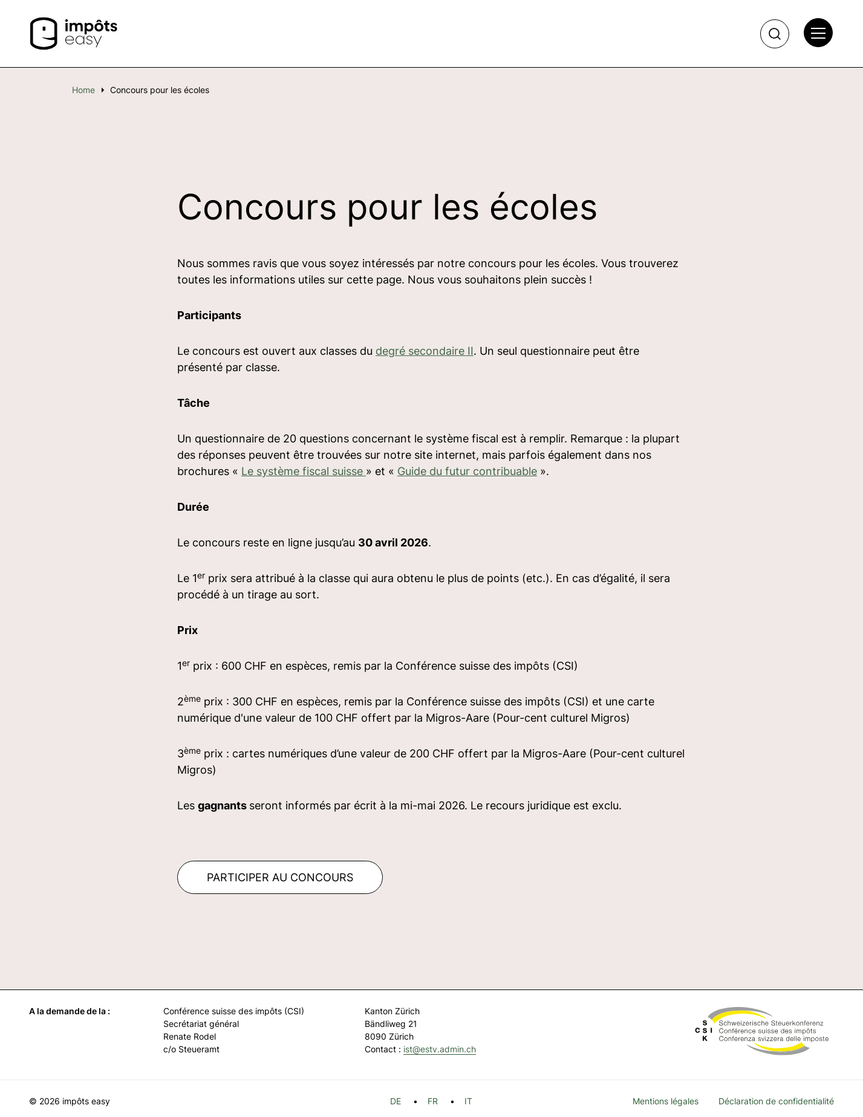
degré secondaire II (425, 351)
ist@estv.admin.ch (439, 1049)
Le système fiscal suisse (303, 471)
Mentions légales (666, 1101)
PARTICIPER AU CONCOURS (280, 877)
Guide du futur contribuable (467, 471)
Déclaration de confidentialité (776, 1101)
